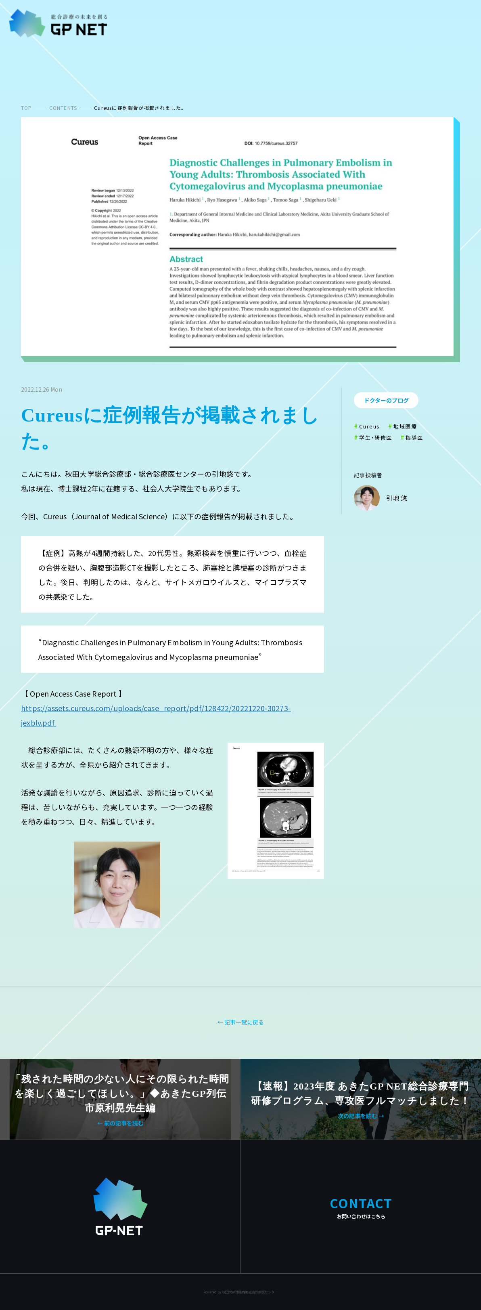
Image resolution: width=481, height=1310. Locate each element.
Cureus (369, 426)
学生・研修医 (375, 437)
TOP (26, 107)
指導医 (414, 437)
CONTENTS (63, 107)
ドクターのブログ (386, 400)
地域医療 (405, 426)
